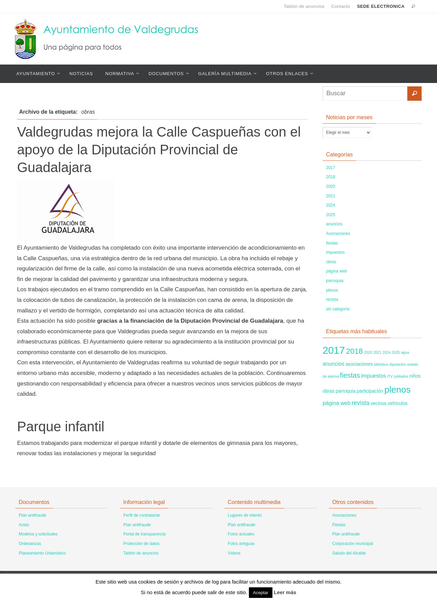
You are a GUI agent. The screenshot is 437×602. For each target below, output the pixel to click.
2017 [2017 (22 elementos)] (334, 350)
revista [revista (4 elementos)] (360, 403)
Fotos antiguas (241, 543)
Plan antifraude (32, 515)
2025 (330, 214)
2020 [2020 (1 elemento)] (368, 352)
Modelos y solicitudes (38, 534)
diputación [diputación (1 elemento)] (398, 364)
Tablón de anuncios (304, 6)
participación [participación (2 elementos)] (370, 391)
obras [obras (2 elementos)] (329, 391)
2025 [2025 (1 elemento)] (396, 352)
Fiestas (339, 524)
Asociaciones (338, 233)
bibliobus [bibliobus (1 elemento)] (381, 364)
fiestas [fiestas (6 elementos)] (350, 375)
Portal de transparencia (144, 534)
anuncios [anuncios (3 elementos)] (333, 364)
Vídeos (234, 553)
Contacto (340, 6)
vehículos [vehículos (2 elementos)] (398, 403)
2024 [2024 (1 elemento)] (386, 352)
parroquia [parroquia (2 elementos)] (345, 391)
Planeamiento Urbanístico (42, 553)
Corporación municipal (352, 543)
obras (331, 262)
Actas (24, 524)
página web (336, 271)
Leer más (285, 592)
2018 (330, 176)
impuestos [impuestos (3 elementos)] (373, 376)
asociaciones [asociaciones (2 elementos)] (359, 364)
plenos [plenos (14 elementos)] (397, 389)
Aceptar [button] (260, 592)
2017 (330, 167)
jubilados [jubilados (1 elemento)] (401, 376)
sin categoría (338, 309)
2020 (330, 186)
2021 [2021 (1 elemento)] (377, 352)
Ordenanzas (30, 543)
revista (332, 299)
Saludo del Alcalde (349, 553)
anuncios (334, 224)
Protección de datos (141, 543)
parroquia (334, 280)
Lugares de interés (245, 515)
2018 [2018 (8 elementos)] (354, 351)
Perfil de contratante (141, 515)
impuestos (335, 252)
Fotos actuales (241, 534)
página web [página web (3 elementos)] (337, 403)
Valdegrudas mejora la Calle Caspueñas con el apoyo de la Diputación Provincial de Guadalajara (159, 149)
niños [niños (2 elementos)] (415, 376)
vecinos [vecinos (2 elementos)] (378, 403)
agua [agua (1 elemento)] (405, 352)
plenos (332, 290)
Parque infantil (60, 426)
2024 (330, 205)
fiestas (332, 243)
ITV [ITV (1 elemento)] (390, 376)
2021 (330, 196)
